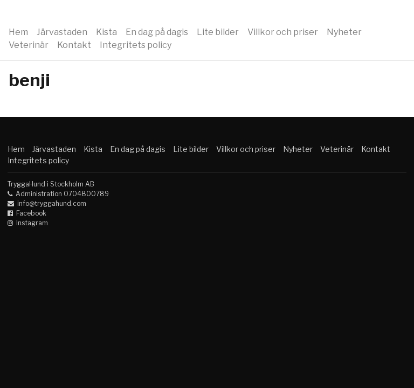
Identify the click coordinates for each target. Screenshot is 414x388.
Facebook (31, 213)
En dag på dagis (157, 32)
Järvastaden (62, 32)
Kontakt (74, 45)
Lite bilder (218, 32)
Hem (18, 32)
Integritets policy (135, 45)
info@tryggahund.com (51, 203)
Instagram (32, 223)
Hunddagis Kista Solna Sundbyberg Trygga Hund (207, 15)
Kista (106, 32)
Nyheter (344, 32)
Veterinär (29, 45)
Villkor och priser (282, 32)
